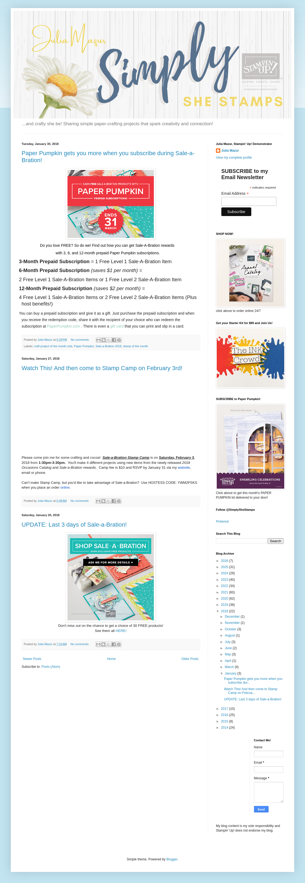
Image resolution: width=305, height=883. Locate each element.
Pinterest (222, 521)
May (228, 654)
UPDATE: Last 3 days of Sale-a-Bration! (74, 524)
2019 (225, 605)
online (65, 487)
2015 (225, 721)
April (228, 661)
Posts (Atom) (50, 667)
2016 (225, 715)
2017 (225, 709)
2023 (225, 580)
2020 (225, 598)
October (231, 629)
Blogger (171, 859)
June (229, 648)
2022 (225, 586)
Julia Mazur (230, 150)
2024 (225, 573)
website (184, 467)
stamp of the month (135, 346)
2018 (225, 611)
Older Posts (189, 659)
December (233, 616)
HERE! (121, 631)
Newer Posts (32, 659)
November (233, 623)
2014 (225, 727)
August (230, 635)
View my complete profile (234, 157)
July (228, 642)
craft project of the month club (53, 346)
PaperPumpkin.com (63, 326)
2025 (225, 567)
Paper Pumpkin (84, 346)
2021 (225, 592)
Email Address (235, 193)
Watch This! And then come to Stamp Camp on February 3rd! (102, 368)
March (230, 667)
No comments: (80, 339)
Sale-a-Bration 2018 (108, 346)
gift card (117, 326)
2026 (225, 561)
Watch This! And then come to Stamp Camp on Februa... (250, 691)
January (231, 673)
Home (111, 659)
